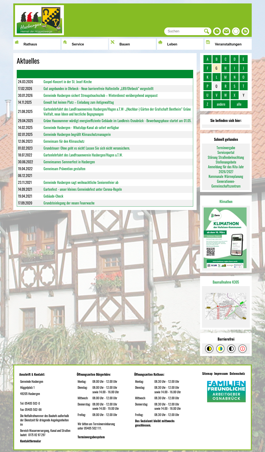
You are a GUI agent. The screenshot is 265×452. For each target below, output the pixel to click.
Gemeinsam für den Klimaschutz (64, 141)
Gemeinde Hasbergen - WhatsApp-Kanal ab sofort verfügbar (81, 127)
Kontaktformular (30, 441)
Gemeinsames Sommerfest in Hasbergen (69, 161)
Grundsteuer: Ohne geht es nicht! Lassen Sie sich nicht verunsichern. (87, 148)
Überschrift (51, 74)
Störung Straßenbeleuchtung (226, 157)
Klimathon (226, 201)
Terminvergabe (226, 147)
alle (239, 104)
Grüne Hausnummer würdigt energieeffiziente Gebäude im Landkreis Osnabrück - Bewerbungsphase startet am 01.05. (117, 120)
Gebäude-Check (53, 196)
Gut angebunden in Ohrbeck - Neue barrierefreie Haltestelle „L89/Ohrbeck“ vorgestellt (99, 88)
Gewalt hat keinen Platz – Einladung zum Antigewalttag (79, 102)
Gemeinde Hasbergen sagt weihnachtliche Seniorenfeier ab (81, 182)
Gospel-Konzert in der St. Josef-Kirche (68, 81)
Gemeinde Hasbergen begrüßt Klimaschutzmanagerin (77, 134)
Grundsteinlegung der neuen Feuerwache (69, 203)
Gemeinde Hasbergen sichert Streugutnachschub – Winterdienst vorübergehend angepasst (101, 95)
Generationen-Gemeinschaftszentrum (226, 184)
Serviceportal (225, 152)
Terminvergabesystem (91, 437)
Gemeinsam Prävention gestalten (64, 168)
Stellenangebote (226, 162)
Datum (22, 73)
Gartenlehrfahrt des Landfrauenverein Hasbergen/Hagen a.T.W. (83, 155)
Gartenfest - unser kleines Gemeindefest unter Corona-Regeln (83, 189)
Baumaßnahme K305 (226, 282)
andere (221, 104)
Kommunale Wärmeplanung (226, 176)
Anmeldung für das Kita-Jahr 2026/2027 (226, 169)
